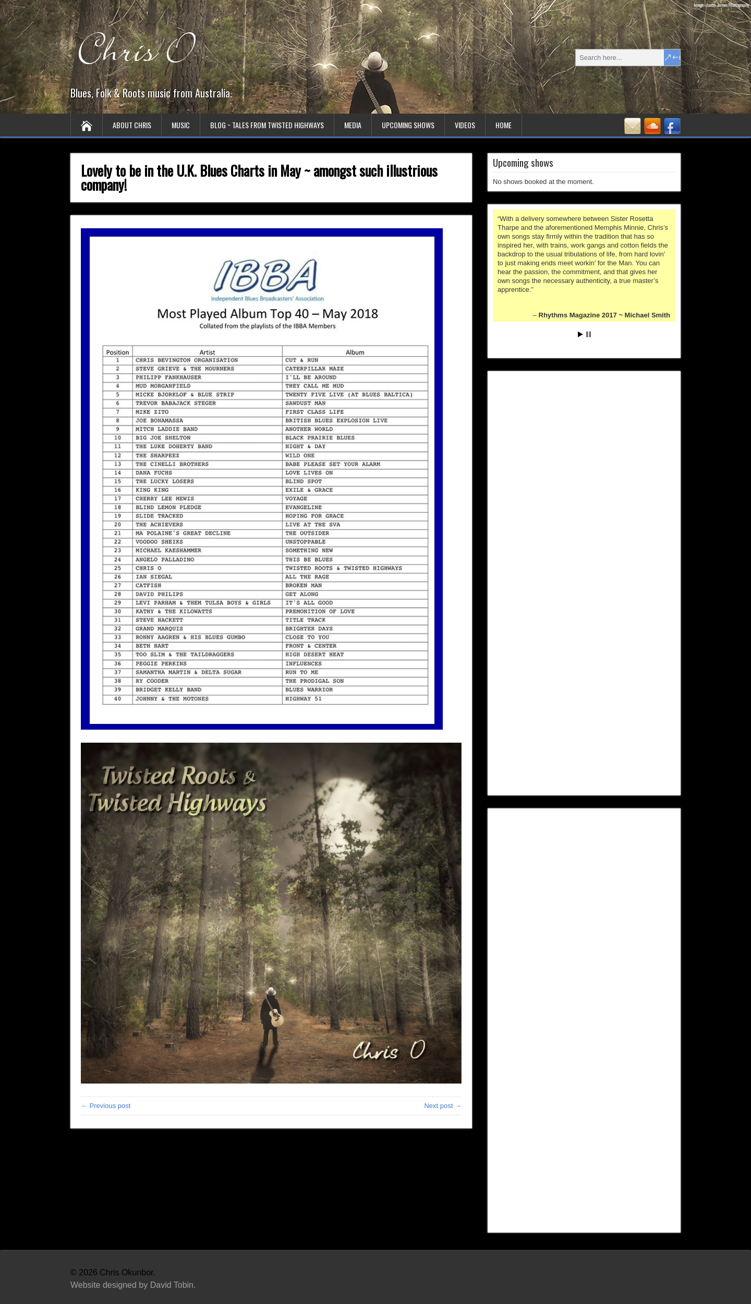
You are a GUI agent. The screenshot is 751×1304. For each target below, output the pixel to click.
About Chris (132, 124)
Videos (465, 124)
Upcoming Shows (408, 124)
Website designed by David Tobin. (133, 1285)
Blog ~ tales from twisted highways (267, 124)
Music (181, 124)
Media (352, 124)
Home (503, 124)
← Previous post (105, 1106)
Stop (588, 334)
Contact (632, 126)
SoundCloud (652, 126)
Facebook (672, 126)
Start (580, 334)
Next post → (443, 1106)
